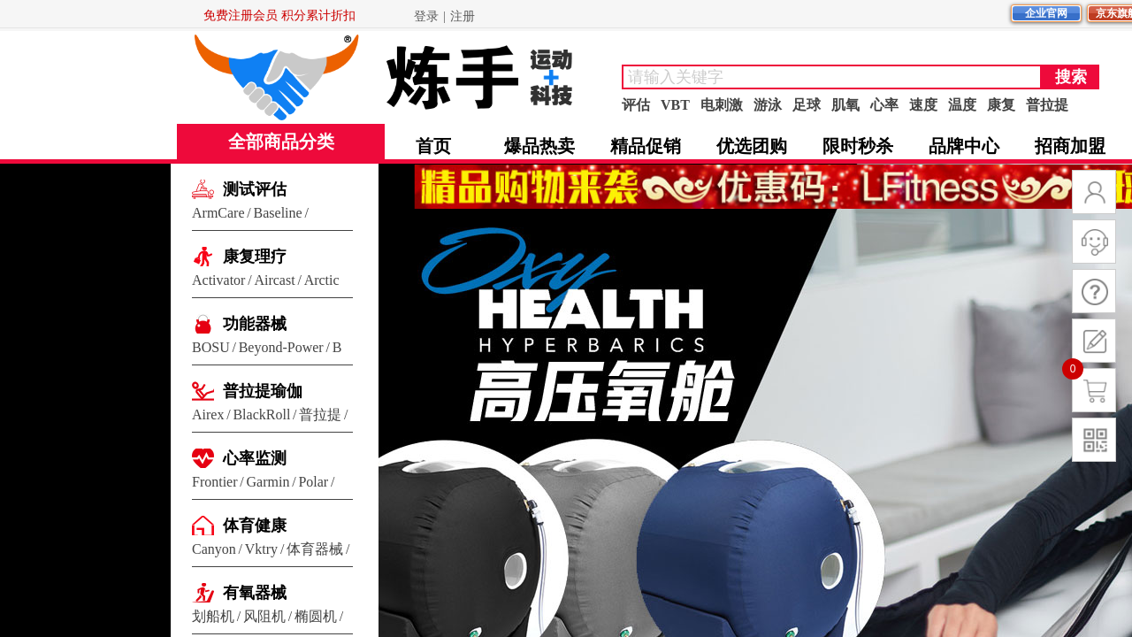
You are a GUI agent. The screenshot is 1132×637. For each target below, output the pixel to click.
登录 (426, 16)
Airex (208, 414)
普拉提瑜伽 (262, 391)
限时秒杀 (857, 146)
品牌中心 (964, 146)
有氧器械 (255, 593)
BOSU (211, 347)
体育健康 (255, 525)
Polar (313, 481)
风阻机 (264, 616)
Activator (218, 280)
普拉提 (320, 414)
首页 (433, 146)
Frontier (215, 481)
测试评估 (255, 189)
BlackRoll (261, 414)
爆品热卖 (539, 146)
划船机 (213, 616)
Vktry (261, 548)
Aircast (274, 280)
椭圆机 (315, 616)
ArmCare (218, 212)
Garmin (268, 481)
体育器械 (315, 548)
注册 (462, 16)
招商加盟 (1070, 146)
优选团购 (751, 146)
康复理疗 (255, 256)
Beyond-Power (281, 347)
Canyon (214, 548)
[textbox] (832, 77)
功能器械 (255, 324)
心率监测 (255, 458)
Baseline (278, 212)
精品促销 (645, 146)
